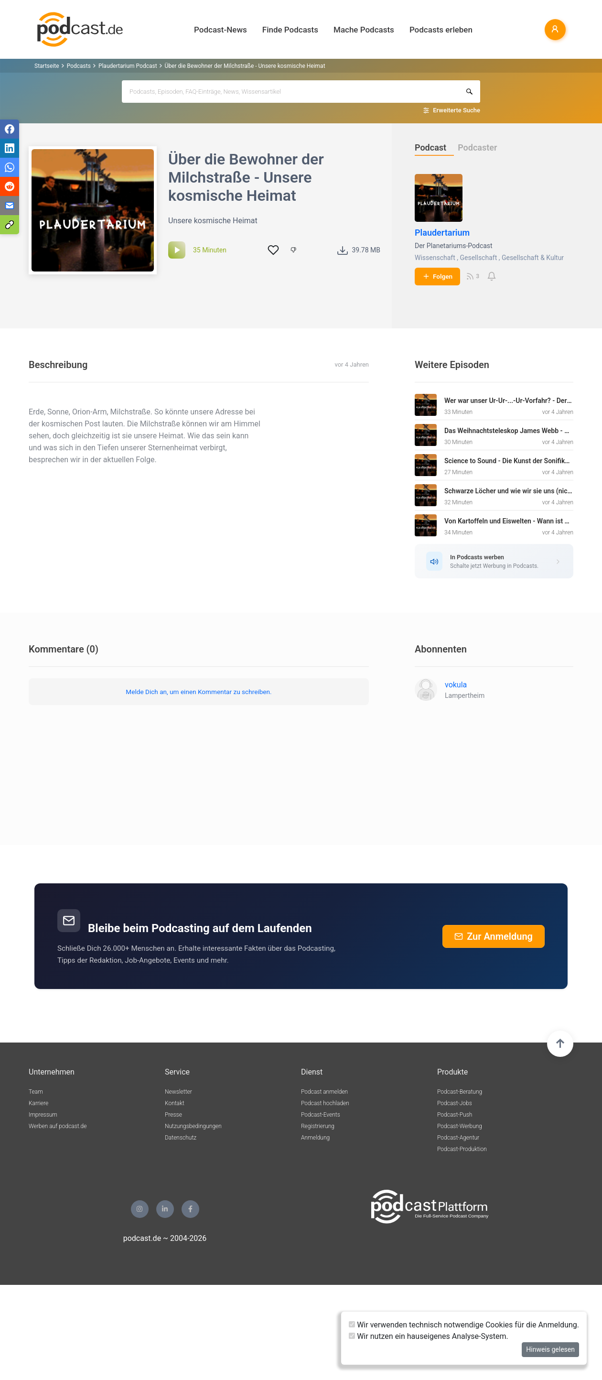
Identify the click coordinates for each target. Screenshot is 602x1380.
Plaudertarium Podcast (127, 66)
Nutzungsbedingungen (193, 1126)
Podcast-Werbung (459, 1126)
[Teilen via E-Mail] (9, 205)
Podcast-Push (454, 1114)
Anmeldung (315, 1137)
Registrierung (317, 1126)
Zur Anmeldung (493, 936)
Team (36, 1091)
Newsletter (178, 1091)
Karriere (38, 1103)
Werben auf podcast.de (57, 1126)
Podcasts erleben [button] (441, 29)
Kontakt (174, 1103)
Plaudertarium (442, 233)
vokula (456, 684)
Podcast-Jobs (454, 1103)
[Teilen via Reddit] (9, 186)
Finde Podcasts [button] (290, 29)
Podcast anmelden (324, 1091)
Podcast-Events (320, 1114)
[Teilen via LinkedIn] (9, 148)
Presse (173, 1114)
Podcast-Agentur (458, 1137)
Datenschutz (180, 1137)
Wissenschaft (435, 257)
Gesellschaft (478, 257)
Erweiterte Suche (456, 110)
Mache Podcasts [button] (363, 29)
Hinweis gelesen (550, 1349)
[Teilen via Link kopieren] (9, 224)
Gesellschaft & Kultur (533, 257)
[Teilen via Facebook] (9, 129)
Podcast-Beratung (459, 1091)
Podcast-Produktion (462, 1149)
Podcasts (79, 66)
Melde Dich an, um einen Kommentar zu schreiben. (198, 691)
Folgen (437, 276)
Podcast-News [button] (220, 29)
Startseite (46, 66)
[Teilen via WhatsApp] (9, 167)
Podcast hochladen (325, 1103)
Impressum (43, 1114)
